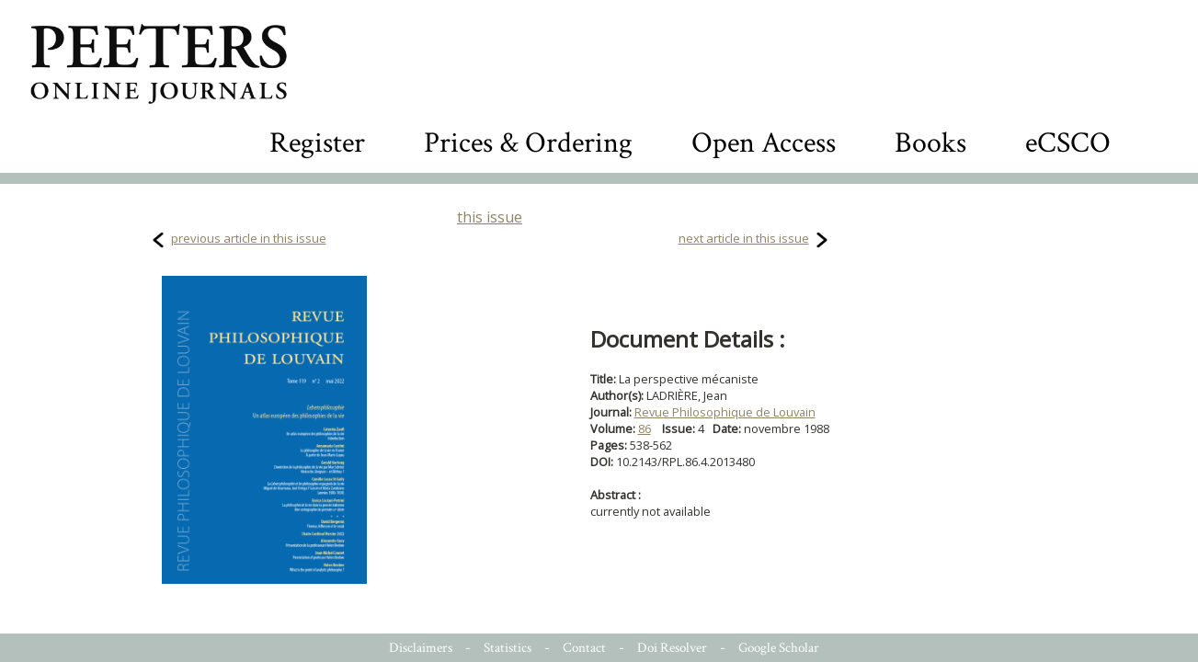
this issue (489, 217)
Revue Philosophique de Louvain (725, 412)
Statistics (507, 647)
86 (644, 428)
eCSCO (1068, 143)
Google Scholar (778, 647)
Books (930, 143)
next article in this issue (744, 238)
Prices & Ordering (528, 143)
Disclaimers (420, 647)
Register (317, 143)
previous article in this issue (248, 238)
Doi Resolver (672, 647)
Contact (584, 647)
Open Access (763, 143)
